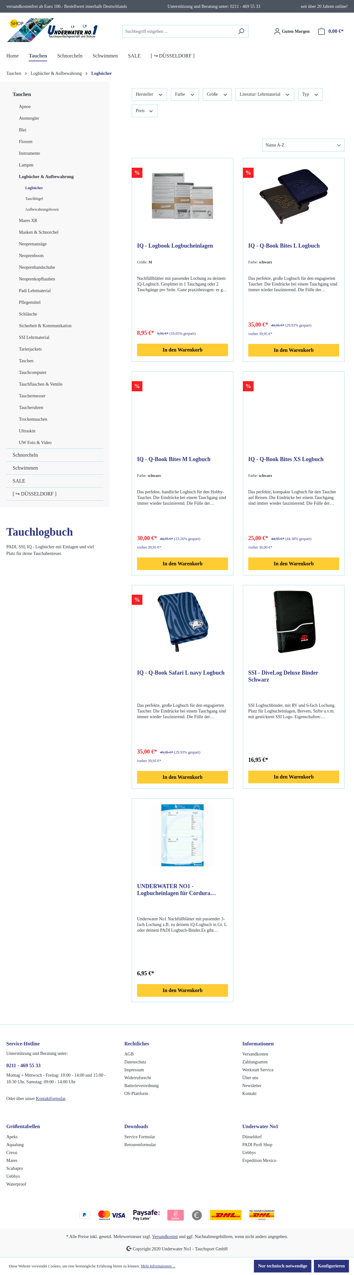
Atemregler (29, 118)
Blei (22, 130)
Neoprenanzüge (33, 244)
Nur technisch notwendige (282, 1266)
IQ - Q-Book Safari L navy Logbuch (181, 673)
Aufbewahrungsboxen (42, 209)
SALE (19, 481)
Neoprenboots (31, 255)
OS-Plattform (136, 1093)
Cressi (11, 1152)
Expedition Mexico (259, 1160)
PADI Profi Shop (257, 1144)
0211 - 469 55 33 (23, 1065)
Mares (11, 1160)
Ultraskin (27, 431)
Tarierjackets (30, 349)
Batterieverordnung (141, 1085)
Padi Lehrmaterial (35, 290)
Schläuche (28, 314)
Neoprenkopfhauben (37, 279)
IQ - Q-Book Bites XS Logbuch (286, 459)
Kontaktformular (50, 1098)
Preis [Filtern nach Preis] (144, 110)
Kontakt (249, 1093)
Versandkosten (255, 1054)
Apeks (12, 1136)
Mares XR (28, 220)
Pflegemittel (29, 302)
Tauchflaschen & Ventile (41, 384)
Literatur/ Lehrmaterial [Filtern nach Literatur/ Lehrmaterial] (265, 94)
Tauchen (22, 94)
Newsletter (251, 1085)
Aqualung (15, 1144)
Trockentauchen (33, 419)
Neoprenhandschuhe (37, 267)
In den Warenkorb (183, 349)
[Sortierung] (303, 145)
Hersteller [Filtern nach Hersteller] (149, 94)
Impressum (134, 1070)
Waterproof (16, 1184)
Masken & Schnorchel (38, 232)
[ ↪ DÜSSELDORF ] (35, 493)
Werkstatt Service (257, 1070)
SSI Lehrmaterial (34, 337)
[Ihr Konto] (292, 31)
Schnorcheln (25, 455)
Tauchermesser (32, 396)
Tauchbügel (34, 198)
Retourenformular (140, 1144)
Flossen (26, 141)
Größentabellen (23, 1126)
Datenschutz (135, 1062)
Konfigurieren (331, 1266)
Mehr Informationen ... (158, 1266)
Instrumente (29, 153)
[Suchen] (241, 31)
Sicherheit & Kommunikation (45, 325)
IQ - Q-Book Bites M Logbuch (174, 459)
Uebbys (13, 1176)
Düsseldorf (251, 1136)
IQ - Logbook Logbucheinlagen (175, 246)
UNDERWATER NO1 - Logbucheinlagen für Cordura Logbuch (173, 890)
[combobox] (178, 31)
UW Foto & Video (35, 442)
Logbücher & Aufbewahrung (46, 176)
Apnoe (25, 106)
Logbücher (34, 188)
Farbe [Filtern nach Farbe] (185, 94)
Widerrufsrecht (137, 1077)
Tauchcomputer (32, 372)
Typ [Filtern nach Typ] (310, 94)
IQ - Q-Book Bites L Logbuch (284, 246)
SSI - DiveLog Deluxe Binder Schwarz (283, 676)
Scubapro (14, 1168)
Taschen (26, 360)
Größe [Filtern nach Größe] (217, 94)
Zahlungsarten (254, 1062)
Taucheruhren (31, 407)
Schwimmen (25, 468)
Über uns (250, 1077)
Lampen (26, 165)
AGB (129, 1054)
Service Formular (139, 1136)
